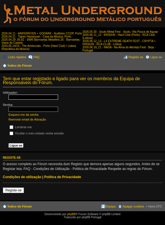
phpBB (71, 214)
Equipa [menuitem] (111, 206)
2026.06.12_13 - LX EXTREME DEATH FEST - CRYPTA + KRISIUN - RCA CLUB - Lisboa (119, 43)
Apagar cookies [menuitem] (133, 206)
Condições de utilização (22, 177)
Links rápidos (17, 57)
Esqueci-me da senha (23, 114)
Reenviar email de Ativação (27, 119)
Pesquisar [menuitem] (160, 66)
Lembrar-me (21, 127)
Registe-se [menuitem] (135, 57)
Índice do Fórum (20, 65)
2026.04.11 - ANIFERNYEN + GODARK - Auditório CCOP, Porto (41, 33)
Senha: (8, 104)
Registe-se (13, 190)
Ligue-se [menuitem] (156, 57)
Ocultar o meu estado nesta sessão (37, 133)
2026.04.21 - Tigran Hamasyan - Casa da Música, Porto (36, 36)
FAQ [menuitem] (36, 57)
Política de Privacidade (62, 177)
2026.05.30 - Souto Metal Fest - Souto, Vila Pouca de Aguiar (120, 31)
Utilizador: (10, 92)
